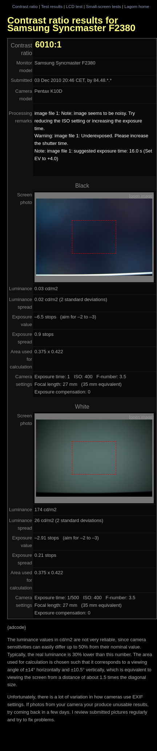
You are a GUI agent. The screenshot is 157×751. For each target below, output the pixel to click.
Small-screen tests (103, 6)
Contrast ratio (24, 6)
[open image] (141, 195)
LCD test (74, 6)
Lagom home (136, 6)
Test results (52, 6)
